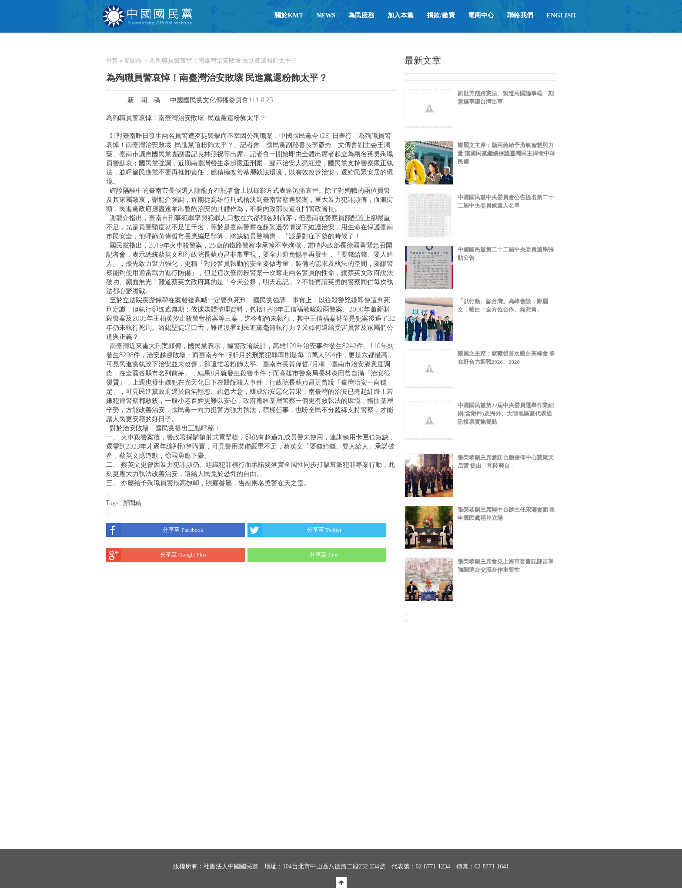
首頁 (111, 60)
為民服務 (361, 15)
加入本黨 (401, 15)
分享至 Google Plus (156, 555)
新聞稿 (132, 60)
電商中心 (481, 15)
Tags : (114, 503)
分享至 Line (293, 555)
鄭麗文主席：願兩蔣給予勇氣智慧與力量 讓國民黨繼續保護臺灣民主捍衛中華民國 (506, 153)
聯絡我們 (520, 15)
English (561, 15)
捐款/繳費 (441, 15)
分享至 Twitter (294, 530)
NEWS (325, 15)
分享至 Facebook (154, 530)
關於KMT (288, 15)
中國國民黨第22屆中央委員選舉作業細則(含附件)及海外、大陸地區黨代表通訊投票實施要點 (506, 413)
